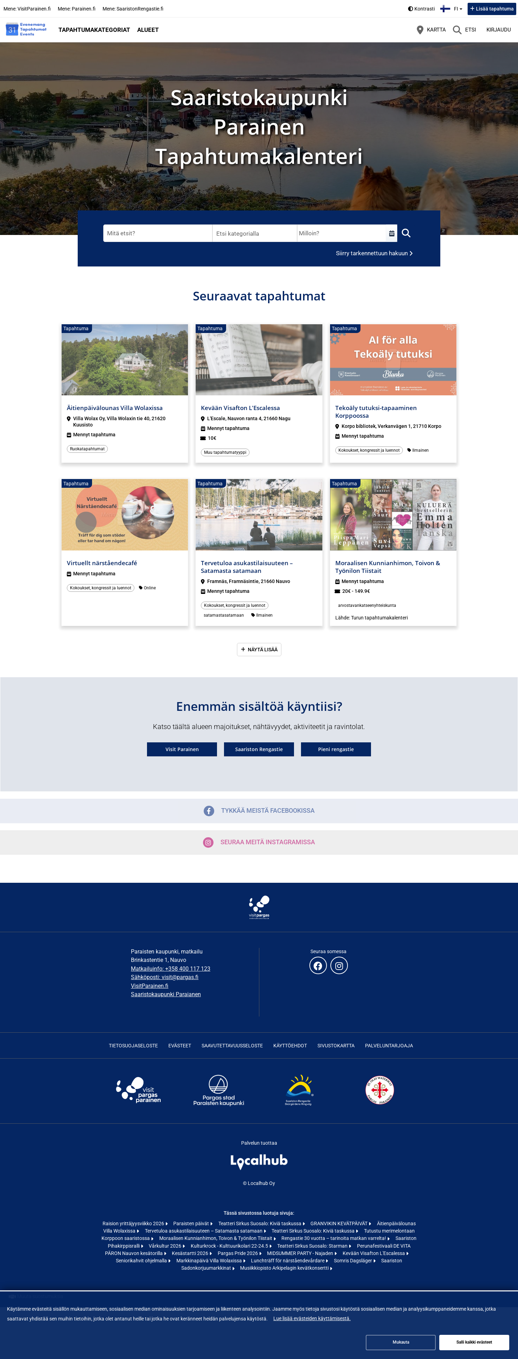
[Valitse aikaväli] (391, 233)
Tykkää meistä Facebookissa (259, 811)
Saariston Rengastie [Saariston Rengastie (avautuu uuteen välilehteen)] (259, 749)
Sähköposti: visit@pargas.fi (164, 977)
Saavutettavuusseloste (232, 1045)
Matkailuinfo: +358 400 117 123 (170, 968)
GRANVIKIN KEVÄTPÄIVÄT (339, 1223)
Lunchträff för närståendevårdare (288, 1260)
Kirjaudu (498, 30)
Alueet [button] (148, 29)
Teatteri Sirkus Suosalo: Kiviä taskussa (260, 1223)
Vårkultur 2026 (165, 1246)
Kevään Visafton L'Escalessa (374, 1253)
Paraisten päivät (191, 1223)
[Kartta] (431, 30)
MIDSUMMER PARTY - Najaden (300, 1253)
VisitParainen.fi (149, 986)
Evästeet (179, 1045)
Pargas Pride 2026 (238, 1253)
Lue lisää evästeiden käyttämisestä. (312, 1318)
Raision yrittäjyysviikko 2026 (134, 1223)
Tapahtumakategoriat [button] (94, 29)
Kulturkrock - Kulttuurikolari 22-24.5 (230, 1246)
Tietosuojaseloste (133, 1045)
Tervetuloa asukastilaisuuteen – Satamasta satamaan (204, 1231)
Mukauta (401, 1342)
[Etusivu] (26, 30)
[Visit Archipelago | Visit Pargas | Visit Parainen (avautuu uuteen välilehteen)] (138, 1106)
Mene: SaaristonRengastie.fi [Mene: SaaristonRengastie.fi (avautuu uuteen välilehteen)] (133, 9)
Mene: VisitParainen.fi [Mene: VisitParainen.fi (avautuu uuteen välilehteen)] (27, 9)
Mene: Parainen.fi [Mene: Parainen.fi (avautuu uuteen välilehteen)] (77, 9)
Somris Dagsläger (353, 1260)
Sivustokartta (336, 1045)
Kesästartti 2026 (190, 1253)
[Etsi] (464, 30)
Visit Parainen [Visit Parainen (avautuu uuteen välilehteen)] (182, 749)
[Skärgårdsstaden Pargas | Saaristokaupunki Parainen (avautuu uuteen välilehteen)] (219, 1106)
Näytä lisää (263, 649)
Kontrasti (424, 9)
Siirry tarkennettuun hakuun (372, 253)
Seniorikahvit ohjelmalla (142, 1260)
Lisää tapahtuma (495, 9)
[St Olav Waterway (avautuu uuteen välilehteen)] (380, 1106)
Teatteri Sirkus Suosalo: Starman (313, 1246)
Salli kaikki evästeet (474, 1342)
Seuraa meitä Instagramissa (259, 842)
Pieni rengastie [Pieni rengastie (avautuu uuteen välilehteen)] (336, 749)
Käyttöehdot (290, 1045)
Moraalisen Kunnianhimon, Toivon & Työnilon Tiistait (216, 1238)
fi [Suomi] (452, 8)
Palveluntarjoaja (389, 1045)
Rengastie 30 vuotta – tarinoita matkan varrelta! (334, 1238)
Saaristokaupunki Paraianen (166, 994)
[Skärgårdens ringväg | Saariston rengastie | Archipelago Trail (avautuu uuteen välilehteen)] (299, 1106)
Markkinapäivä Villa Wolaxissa (209, 1260)
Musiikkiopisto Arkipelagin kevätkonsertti (285, 1268)
